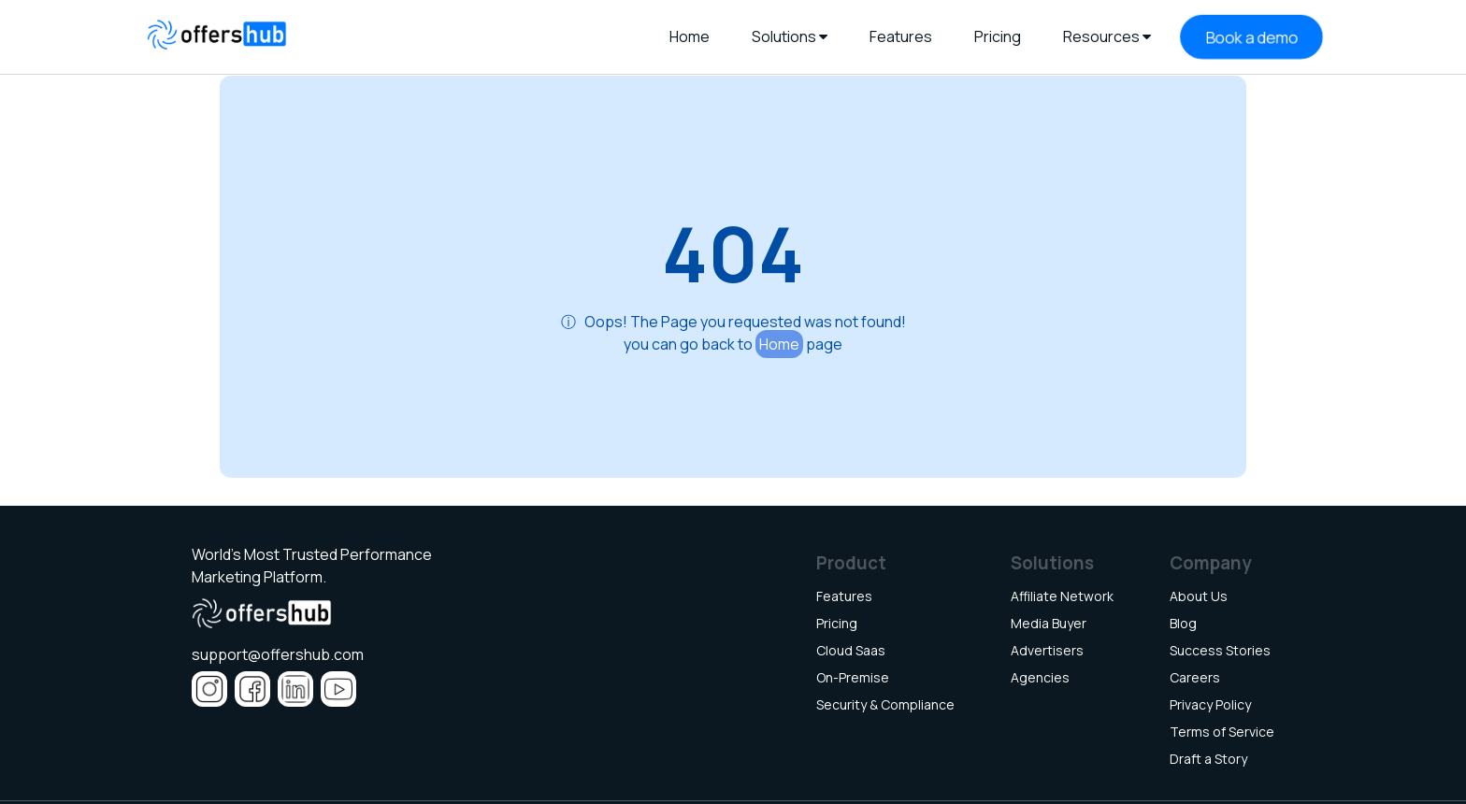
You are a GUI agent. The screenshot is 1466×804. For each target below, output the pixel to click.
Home (779, 344)
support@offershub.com (278, 654)
